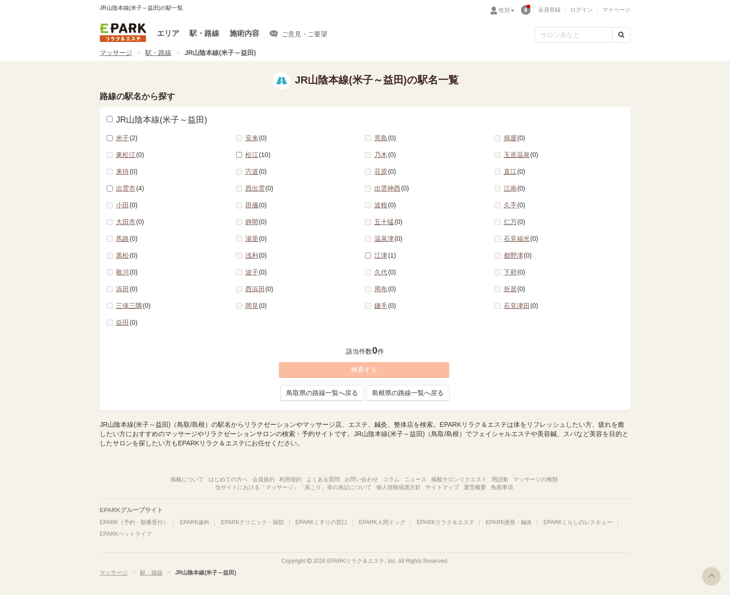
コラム (391, 479)
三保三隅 (133, 305)
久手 (515, 205)
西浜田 (259, 289)
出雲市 (130, 188)
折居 (515, 289)
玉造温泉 (521, 154)
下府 (515, 272)
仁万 (515, 222)
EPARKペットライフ (126, 534)
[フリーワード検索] (573, 35)
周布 (385, 289)
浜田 (127, 289)
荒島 (385, 138)
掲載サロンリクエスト (459, 479)
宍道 (256, 171)
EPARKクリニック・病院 (252, 522)
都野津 (518, 255)
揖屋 (515, 138)
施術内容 (244, 33)
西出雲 (259, 188)
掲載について (187, 479)
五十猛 (388, 222)
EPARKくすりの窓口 (322, 522)
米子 (127, 138)
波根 (385, 205)
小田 (127, 205)
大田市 (130, 222)
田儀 (256, 205)
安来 (256, 138)
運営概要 (475, 487)
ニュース (415, 479)
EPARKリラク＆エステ (123, 32)
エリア (168, 33)
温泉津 (388, 238)
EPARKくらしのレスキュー (577, 522)
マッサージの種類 (535, 479)
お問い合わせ (361, 479)
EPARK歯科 (195, 522)
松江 (257, 154)
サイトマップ (442, 487)
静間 (256, 222)
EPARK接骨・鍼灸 (509, 522)
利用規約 (290, 479)
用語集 (500, 479)
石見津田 (521, 305)
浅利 (256, 255)
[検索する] (621, 34)
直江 (515, 171)
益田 (127, 322)
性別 (506, 10)
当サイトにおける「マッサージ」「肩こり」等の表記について (293, 487)
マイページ (616, 10)
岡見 (256, 305)
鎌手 (385, 305)
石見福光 (521, 238)
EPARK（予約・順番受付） (134, 522)
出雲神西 (391, 188)
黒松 (127, 255)
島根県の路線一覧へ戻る (408, 393)
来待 (127, 171)
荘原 (385, 171)
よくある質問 (323, 479)
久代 (385, 272)
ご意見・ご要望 (298, 33)
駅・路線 (204, 33)
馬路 (127, 238)
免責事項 (502, 487)
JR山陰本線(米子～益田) (157, 119)
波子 (256, 272)
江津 (385, 255)
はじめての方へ (228, 479)
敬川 (127, 272)
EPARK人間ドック (382, 522)
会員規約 (263, 479)
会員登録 (549, 10)
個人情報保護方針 (398, 487)
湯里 (256, 238)
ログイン (581, 10)
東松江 (130, 154)
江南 (515, 188)
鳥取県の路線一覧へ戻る (322, 393)
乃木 (385, 154)
